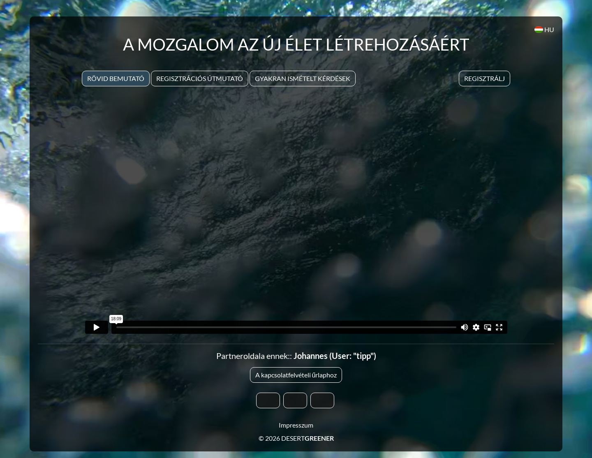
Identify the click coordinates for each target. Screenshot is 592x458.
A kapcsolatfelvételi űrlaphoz (296, 375)
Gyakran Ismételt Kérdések (302, 78)
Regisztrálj (484, 78)
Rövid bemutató (115, 78)
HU (544, 29)
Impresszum (296, 425)
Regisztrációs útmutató (199, 78)
